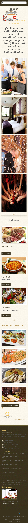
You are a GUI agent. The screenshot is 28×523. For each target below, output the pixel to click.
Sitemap (18, 521)
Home (5, 519)
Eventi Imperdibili (15, 519)
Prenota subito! (6, 254)
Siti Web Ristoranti (10, 516)
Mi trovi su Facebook (13, 513)
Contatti (10, 521)
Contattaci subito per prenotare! (10, 405)
